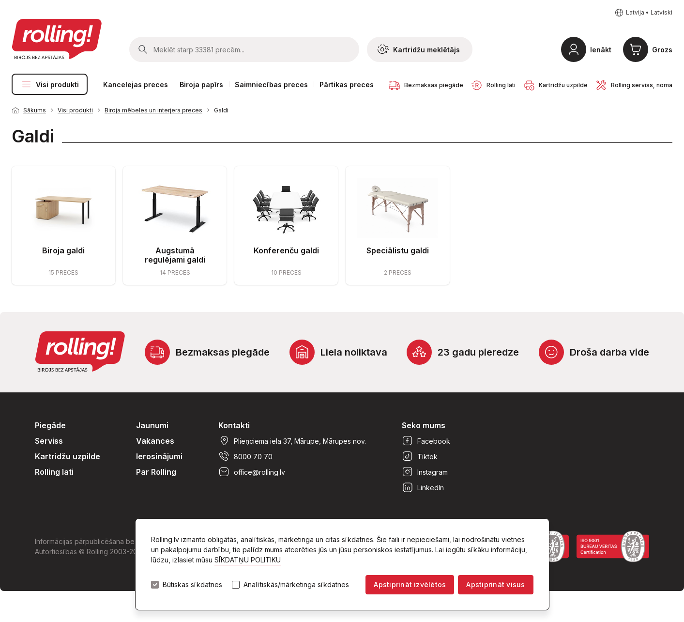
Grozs (662, 50)
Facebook (426, 441)
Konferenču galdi (286, 250)
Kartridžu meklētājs (419, 49)
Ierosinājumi (159, 456)
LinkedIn (423, 487)
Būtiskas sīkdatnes (192, 585)
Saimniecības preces (271, 84)
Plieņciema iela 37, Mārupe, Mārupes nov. (292, 441)
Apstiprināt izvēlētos (410, 584)
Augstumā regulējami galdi (175, 255)
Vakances (155, 441)
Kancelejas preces (135, 84)
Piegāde (50, 425)
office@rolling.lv (251, 472)
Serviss (49, 441)
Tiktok (420, 456)
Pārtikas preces (346, 84)
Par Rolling (156, 472)
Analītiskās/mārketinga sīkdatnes (296, 585)
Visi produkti (49, 84)
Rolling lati (54, 472)
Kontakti (234, 425)
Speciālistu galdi (397, 250)
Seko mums (423, 425)
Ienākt (600, 50)
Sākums (34, 110)
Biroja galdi (63, 250)
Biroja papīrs (201, 84)
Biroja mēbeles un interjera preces (153, 110)
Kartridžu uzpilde (67, 456)
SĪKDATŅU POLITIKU (247, 560)
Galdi (221, 110)
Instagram (425, 472)
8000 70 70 (245, 456)
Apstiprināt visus (495, 584)
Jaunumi (152, 425)
